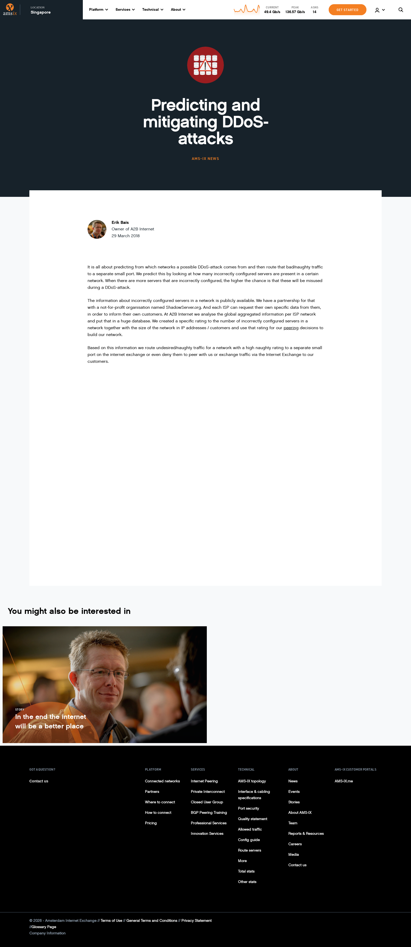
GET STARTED (348, 10)
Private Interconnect (208, 791)
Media (293, 854)
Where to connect (160, 802)
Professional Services (208, 823)
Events (294, 791)
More (242, 860)
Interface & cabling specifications (254, 794)
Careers (295, 844)
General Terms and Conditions (151, 920)
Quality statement (252, 818)
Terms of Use (111, 920)
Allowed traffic (250, 829)
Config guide (249, 839)
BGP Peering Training (209, 812)
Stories (294, 802)
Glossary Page (43, 926)
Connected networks (162, 781)
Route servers (249, 850)
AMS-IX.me (344, 781)
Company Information (47, 933)
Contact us (38, 781)
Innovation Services (207, 833)
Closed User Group (207, 802)
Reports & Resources (306, 833)
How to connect (158, 812)
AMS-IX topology (252, 781)
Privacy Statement (196, 920)
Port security (248, 808)
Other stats (247, 881)
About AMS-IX (299, 812)
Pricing (151, 823)
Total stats (246, 871)
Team (292, 823)
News (293, 781)
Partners (152, 791)
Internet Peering (204, 781)
